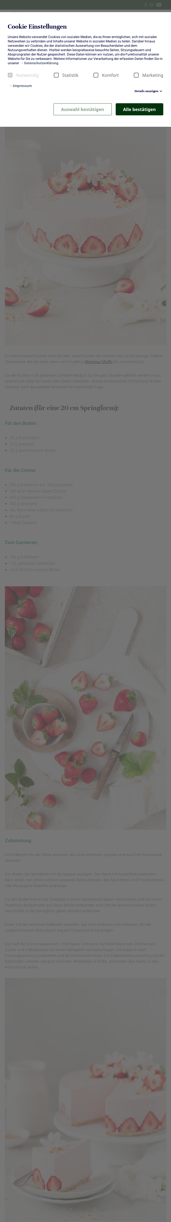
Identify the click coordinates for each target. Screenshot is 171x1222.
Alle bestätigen (139, 109)
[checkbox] (10, 75)
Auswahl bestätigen (82, 109)
